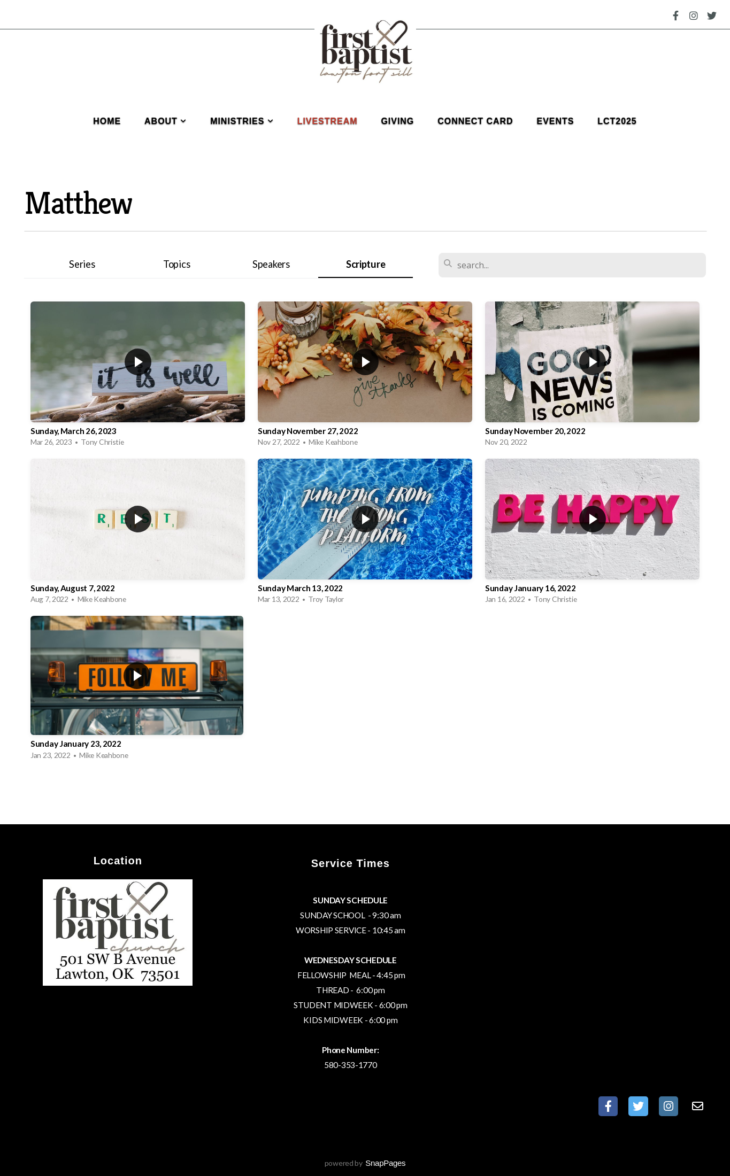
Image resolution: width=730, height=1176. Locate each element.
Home (107, 121)
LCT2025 (616, 121)
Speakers (271, 264)
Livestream (327, 121)
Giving (397, 121)
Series (82, 264)
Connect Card (475, 121)
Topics (176, 264)
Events (555, 121)
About (165, 121)
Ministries (242, 121)
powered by (365, 1162)
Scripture (365, 264)
